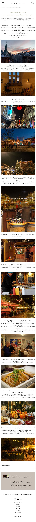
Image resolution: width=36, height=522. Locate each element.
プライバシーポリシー (18, 502)
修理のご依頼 (18, 508)
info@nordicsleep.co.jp (25, 494)
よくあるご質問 (18, 512)
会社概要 (18, 506)
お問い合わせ (18, 510)
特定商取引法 (18, 504)
